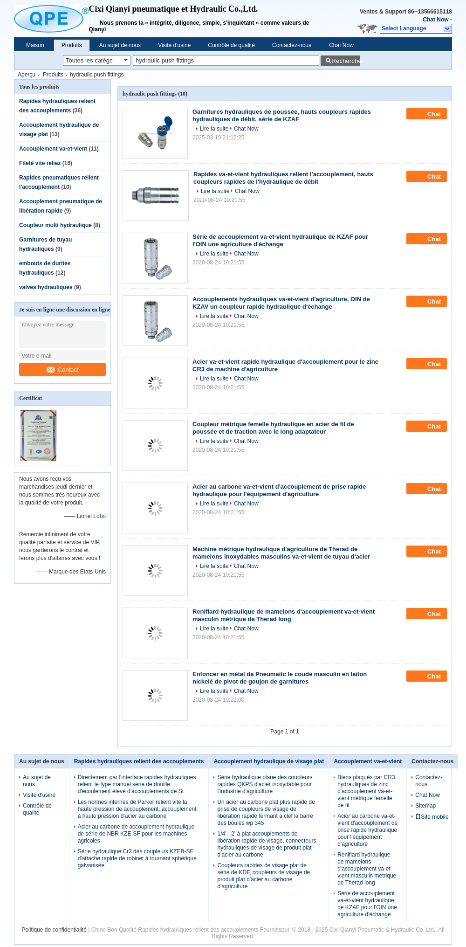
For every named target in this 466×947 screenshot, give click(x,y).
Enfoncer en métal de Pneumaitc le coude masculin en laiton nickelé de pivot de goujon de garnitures (279, 678)
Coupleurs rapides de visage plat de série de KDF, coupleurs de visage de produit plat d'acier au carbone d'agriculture (263, 876)
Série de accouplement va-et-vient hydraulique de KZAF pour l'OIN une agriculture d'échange (280, 240)
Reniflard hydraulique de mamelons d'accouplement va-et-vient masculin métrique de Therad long (283, 615)
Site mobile (431, 817)
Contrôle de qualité (231, 45)
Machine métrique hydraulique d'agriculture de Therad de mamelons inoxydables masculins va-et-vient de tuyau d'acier (281, 553)
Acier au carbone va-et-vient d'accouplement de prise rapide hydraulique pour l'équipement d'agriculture (279, 490)
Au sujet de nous (120, 45)
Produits (72, 45)
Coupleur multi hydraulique (55, 225)
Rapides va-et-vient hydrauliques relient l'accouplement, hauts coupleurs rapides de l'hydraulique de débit (283, 178)
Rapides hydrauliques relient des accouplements (139, 761)
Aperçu (26, 74)
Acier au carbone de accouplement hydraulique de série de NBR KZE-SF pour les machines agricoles (136, 833)
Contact (63, 369)
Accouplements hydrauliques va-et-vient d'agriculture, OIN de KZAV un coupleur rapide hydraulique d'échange (281, 303)
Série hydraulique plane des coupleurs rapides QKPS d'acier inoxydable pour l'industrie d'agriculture (264, 784)
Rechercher (345, 60)
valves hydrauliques (46, 287)
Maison (35, 45)
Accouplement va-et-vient (53, 148)
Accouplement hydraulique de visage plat (268, 761)
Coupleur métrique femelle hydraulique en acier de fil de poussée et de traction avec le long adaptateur (273, 428)
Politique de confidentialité (53, 929)
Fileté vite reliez (40, 163)
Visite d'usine (174, 45)
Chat (427, 113)
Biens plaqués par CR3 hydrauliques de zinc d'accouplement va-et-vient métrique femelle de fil (366, 791)
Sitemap (425, 805)
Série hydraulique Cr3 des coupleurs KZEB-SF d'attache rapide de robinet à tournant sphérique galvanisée (137, 858)
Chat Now (435, 19)
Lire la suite (214, 128)
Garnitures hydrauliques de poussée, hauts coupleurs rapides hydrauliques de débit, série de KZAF (281, 115)
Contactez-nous (291, 45)
